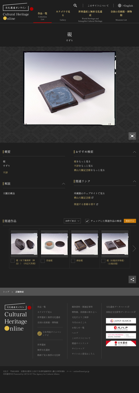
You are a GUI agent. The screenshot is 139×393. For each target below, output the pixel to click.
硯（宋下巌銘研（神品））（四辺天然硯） (26, 262)
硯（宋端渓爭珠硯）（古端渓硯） (116, 262)
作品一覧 (42, 16)
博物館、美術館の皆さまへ (84, 311)
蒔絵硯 (79, 260)
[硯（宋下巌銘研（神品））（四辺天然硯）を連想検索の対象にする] (13, 261)
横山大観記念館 (82, 170)
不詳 (5, 172)
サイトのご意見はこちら (83, 353)
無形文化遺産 (43, 349)
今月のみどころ (79, 322)
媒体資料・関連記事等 (82, 306)
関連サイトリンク (80, 343)
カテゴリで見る (63, 16)
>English (125, 5)
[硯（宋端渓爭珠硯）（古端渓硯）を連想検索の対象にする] (103, 261)
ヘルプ (75, 332)
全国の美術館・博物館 (121, 16)
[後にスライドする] (133, 248)
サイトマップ (78, 348)
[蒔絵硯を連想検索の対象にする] (73, 261)
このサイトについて (98, 5)
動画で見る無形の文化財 (48, 355)
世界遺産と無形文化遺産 (90, 16)
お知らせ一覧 (78, 327)
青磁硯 (49, 260)
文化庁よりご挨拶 (80, 317)
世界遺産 (41, 344)
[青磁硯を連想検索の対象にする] (43, 261)
